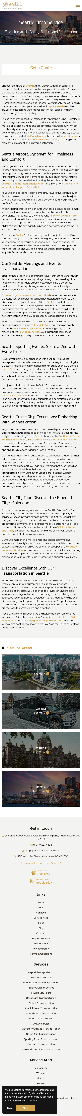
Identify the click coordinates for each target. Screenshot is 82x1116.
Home (41, 902)
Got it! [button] (10, 1108)
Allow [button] (25, 1108)
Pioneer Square (68, 136)
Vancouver (41, 669)
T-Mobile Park (42, 325)
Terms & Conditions (41, 954)
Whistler (41, 708)
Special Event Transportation (41, 1008)
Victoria (41, 748)
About (41, 907)
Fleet (41, 923)
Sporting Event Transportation (41, 1039)
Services (41, 912)
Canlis (19, 235)
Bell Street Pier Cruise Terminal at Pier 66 (53, 439)
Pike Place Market (35, 136)
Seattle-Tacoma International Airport (24, 183)
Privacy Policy (41, 948)
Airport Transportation (41, 972)
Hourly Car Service (41, 977)
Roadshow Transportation (41, 1013)
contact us (61, 617)
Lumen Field (8, 369)
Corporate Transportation (41, 998)
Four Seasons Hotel (30, 332)
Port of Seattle (35, 436)
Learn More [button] (32, 1100)
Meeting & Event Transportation (41, 982)
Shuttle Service (41, 1023)
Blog (41, 928)
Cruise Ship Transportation (41, 1034)
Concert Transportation (41, 1044)
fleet (49, 302)
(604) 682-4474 (42, 844)
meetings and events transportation (27, 295)
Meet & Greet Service (41, 1018)
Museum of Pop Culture (27, 328)
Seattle (30, 85)
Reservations (41, 943)
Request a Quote (41, 938)
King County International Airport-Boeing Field (40, 185)
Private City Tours (41, 993)
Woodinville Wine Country (44, 139)
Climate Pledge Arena (14, 395)
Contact (41, 933)
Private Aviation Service (41, 987)
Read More (41, 673)
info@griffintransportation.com (44, 620)
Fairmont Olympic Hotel (63, 215)
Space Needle (57, 106)
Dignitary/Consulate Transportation (41, 1049)
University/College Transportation (41, 1029)
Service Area (41, 917)
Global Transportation (41, 1003)
